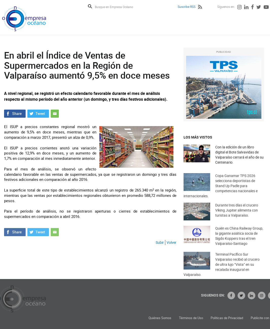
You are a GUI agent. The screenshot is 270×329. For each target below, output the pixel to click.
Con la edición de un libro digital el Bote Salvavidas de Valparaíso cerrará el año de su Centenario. (239, 155)
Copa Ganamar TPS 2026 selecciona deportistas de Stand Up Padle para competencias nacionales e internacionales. (221, 193)
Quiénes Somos (204, 318)
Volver (171, 242)
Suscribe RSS (186, 7)
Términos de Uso (235, 318)
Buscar (90, 6)
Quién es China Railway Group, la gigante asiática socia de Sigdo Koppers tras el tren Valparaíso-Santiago (239, 242)
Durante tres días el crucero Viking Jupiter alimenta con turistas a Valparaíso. (236, 216)
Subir (160, 242)
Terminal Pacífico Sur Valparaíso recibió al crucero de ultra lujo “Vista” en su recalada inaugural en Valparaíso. (222, 272)
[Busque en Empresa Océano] (117, 7)
